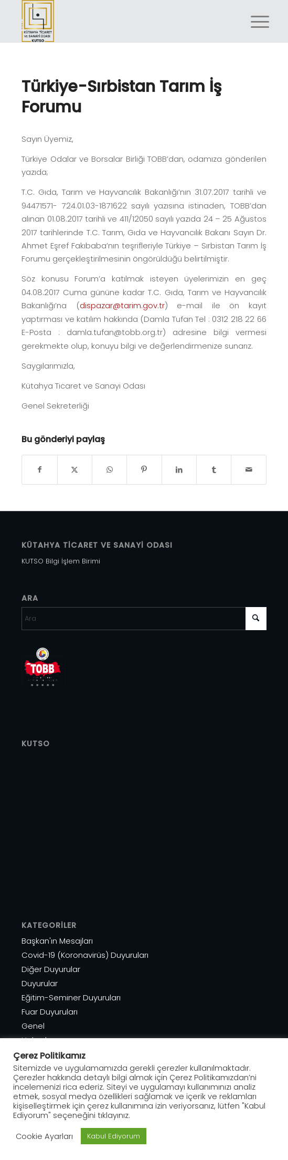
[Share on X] (75, 469)
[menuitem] (251, 22)
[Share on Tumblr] (214, 469)
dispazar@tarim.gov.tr (122, 305)
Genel (33, 1025)
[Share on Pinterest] (144, 469)
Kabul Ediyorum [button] (113, 1136)
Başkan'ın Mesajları (57, 940)
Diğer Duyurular (51, 969)
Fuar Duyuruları (50, 1011)
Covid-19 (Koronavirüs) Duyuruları (85, 954)
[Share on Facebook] (39, 469)
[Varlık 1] (119, 21)
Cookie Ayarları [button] (44, 1136)
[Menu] (251, 22)
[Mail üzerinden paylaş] (248, 469)
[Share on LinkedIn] (179, 469)
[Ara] (144, 618)
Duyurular (40, 983)
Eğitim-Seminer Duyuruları (71, 997)
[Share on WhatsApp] (109, 469)
